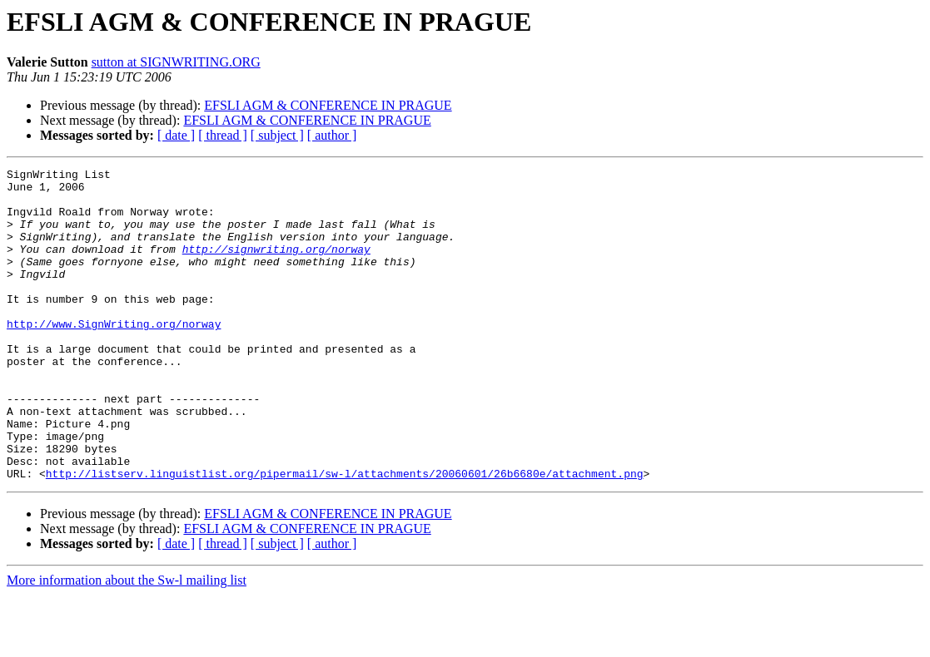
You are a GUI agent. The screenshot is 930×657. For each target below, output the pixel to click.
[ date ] (176, 135)
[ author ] (332, 135)
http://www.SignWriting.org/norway (114, 355)
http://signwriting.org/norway (276, 266)
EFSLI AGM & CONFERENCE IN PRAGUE (327, 105)
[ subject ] (277, 135)
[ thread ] (222, 135)
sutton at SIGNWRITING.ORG (176, 62)
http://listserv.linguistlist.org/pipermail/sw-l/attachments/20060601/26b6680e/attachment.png (345, 535)
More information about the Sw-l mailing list (126, 642)
